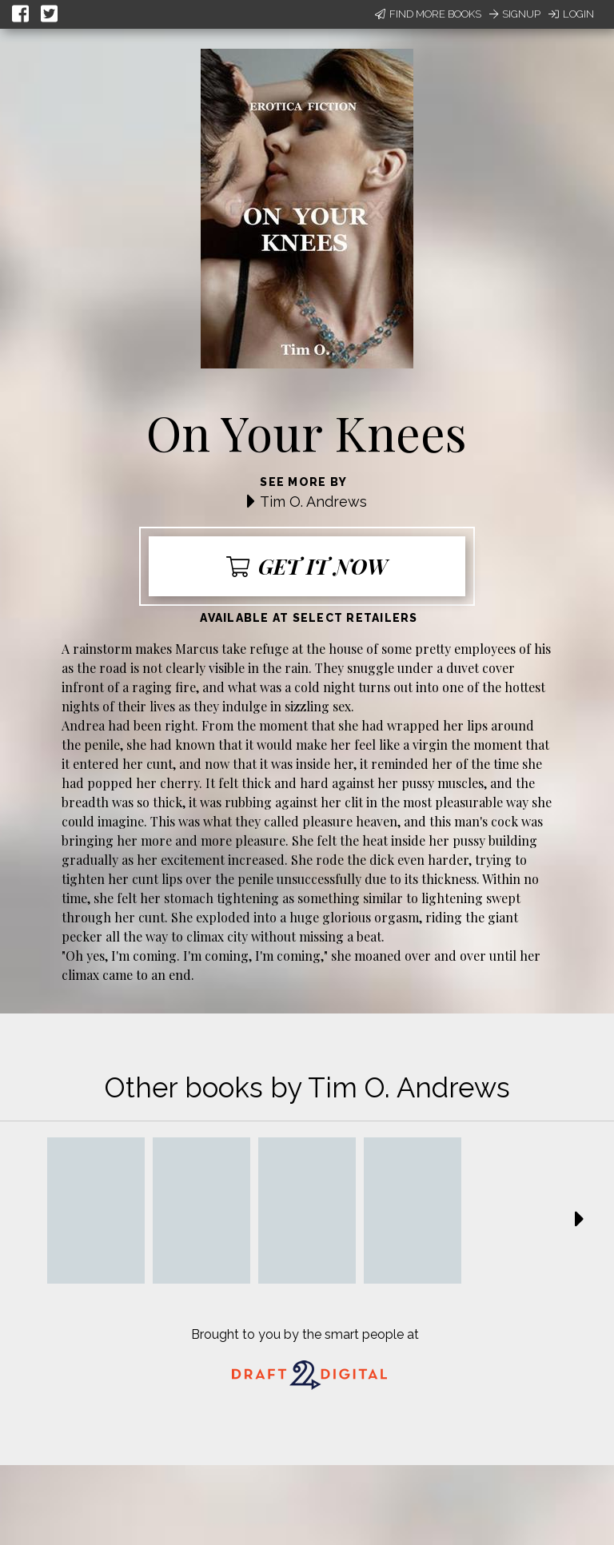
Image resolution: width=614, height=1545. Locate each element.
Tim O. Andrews (313, 501)
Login (571, 14)
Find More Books (428, 14)
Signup (514, 14)
